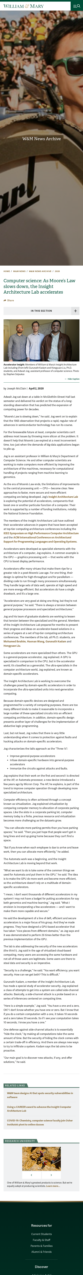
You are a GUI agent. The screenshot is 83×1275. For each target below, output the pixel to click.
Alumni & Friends (41, 1252)
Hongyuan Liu (12, 645)
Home (7, 271)
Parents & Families (42, 1246)
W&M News (19, 271)
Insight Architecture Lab (63, 497)
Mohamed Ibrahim (15, 641)
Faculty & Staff (41, 1240)
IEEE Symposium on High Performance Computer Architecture (41, 533)
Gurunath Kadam (56, 641)
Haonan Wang (35, 641)
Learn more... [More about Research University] (53, 1186)
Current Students (41, 1234)
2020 (57, 271)
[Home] (24, 6)
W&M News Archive (41, 138)
